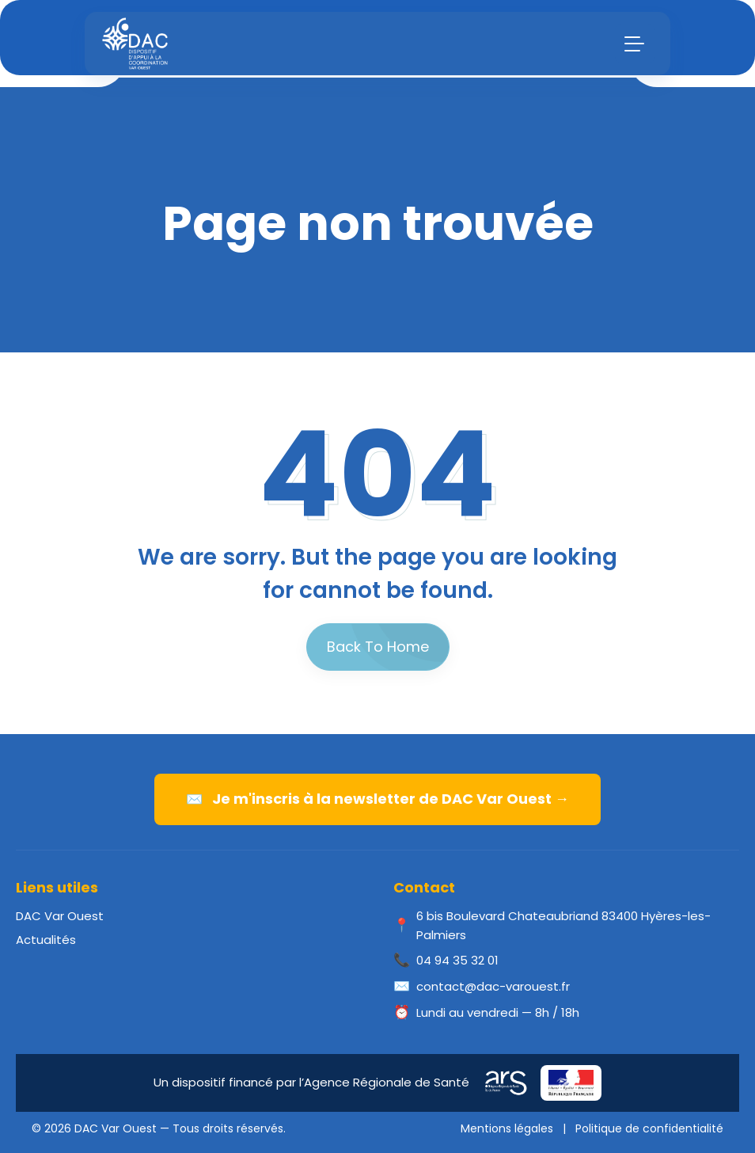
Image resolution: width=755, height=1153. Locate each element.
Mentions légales (507, 1128)
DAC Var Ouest (60, 916)
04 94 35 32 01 (457, 960)
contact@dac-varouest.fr (493, 986)
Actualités (46, 939)
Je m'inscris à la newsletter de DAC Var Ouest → (377, 799)
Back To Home (378, 646)
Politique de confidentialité (649, 1128)
